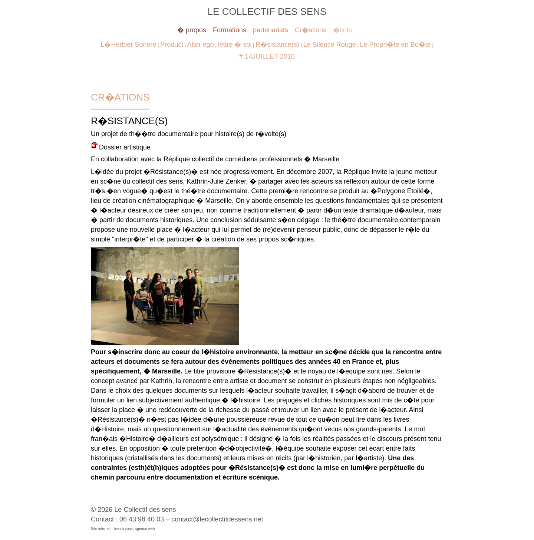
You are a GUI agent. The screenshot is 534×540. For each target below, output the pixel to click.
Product (171, 44)
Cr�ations (310, 30)
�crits (342, 30)
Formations (229, 30)
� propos (191, 30)
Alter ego (200, 44)
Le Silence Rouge (329, 44)
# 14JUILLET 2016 (267, 56)
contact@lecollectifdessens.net (217, 519)
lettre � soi (234, 44)
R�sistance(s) (277, 44)
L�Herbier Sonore (128, 44)
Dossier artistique (125, 147)
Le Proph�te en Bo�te (395, 44)
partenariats (270, 30)
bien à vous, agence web (134, 529)
